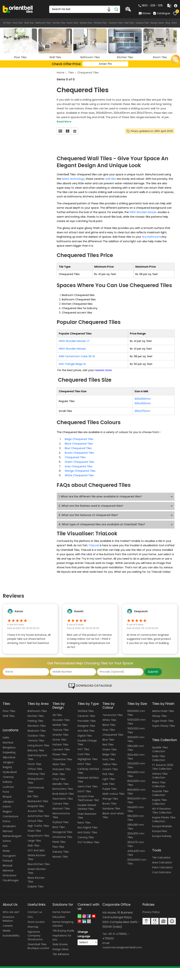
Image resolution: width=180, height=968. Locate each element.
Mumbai (8, 739)
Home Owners (61, 908)
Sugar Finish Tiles (163, 717)
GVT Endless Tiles (88, 838)
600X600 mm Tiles (136, 709)
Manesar (8, 866)
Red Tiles (108, 741)
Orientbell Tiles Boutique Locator (38, 942)
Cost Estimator (161, 868)
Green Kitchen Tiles (37, 867)
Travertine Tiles (62, 755)
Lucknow (8, 783)
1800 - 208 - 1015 (150, 5)
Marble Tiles (86, 23)
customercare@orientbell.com (122, 943)
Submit (153, 668)
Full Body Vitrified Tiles (88, 767)
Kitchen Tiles (58, 23)
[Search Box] (84, 9)
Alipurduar (9, 753)
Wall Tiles (29, 23)
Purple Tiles (109, 785)
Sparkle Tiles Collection (160, 745)
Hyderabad (10, 768)
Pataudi (7, 857)
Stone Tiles (59, 736)
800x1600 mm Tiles (136, 788)
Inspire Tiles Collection (159, 798)
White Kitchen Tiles (37, 853)
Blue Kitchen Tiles (39, 860)
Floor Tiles (17, 23)
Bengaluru (9, 743)
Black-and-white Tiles (113, 811)
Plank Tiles (58, 838)
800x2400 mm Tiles (136, 797)
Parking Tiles (35, 717)
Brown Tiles (109, 800)
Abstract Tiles (61, 805)
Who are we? (11, 908)
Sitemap (33, 923)
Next (176, 42)
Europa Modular (162, 822)
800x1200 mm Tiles (136, 779)
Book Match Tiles (63, 790)
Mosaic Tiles (60, 853)
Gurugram (9, 852)
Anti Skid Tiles (86, 727)
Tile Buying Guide (63, 927)
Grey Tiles (108, 726)
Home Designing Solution (62, 920)
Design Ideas (157, 23)
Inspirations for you (61, 933)
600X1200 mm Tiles (136, 718)
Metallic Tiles (60, 780)
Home (60, 72)
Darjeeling (9, 748)
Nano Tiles (84, 819)
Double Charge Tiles (87, 739)
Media (6, 927)
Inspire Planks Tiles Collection (163, 815)
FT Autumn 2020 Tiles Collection (162, 763)
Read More (64, 121)
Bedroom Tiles (37, 727)
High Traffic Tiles (38, 822)
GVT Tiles (83, 745)
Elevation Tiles (37, 722)
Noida (6, 847)
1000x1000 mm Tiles (136, 858)
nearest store (103, 369)
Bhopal (7, 793)
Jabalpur (8, 798)
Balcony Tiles (36, 747)
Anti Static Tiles (87, 829)
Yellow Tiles (109, 760)
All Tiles (7, 23)
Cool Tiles (84, 750)
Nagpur (7, 807)
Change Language (84, 930)
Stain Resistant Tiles (87, 812)
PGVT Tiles (84, 760)
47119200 (108, 934)
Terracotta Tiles (112, 711)
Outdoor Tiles (36, 732)
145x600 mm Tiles (135, 805)
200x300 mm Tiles (135, 831)
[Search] (116, 9)
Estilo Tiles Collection (158, 754)
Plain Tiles (58, 770)
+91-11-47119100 (117, 930)
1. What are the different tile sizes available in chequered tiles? (100, 493)
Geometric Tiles (62, 795)
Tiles (71, 72)
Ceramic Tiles (115, 23)
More (174, 23)
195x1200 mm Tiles (135, 814)
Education (58, 913)
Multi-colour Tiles (113, 790)
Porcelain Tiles (87, 717)
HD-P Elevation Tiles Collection (162, 807)
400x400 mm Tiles (136, 849)
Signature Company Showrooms (35, 931)
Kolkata (7, 778)
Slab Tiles (33, 842)
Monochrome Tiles (61, 811)
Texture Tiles (60, 726)
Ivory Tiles (108, 755)
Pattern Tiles (60, 741)
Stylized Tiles (60, 818)
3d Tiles (57, 711)
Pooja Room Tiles (38, 832)
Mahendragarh (12, 832)
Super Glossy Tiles (163, 722)
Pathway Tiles (36, 770)
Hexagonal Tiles (62, 828)
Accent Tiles (35, 807)
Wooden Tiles (61, 716)
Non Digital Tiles (88, 824)
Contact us (35, 908)
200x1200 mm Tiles (136, 762)
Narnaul (7, 827)
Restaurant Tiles (38, 797)
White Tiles (109, 716)
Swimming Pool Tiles (37, 753)
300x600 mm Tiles (136, 735)
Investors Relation (8, 915)
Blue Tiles (108, 736)
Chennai (8, 773)
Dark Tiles (108, 780)
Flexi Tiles (129, 23)
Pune (6, 788)
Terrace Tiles (36, 737)
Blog (168, 23)
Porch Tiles (34, 760)
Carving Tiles (86, 833)
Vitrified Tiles (100, 23)
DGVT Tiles (84, 788)
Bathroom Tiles (43, 23)
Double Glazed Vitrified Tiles (87, 803)
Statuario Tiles (61, 765)
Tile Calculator (161, 854)
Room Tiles (72, 23)
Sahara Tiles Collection (160, 772)
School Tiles (35, 817)
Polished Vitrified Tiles (88, 776)
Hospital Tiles (36, 802)
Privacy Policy (151, 908)
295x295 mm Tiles (135, 823)
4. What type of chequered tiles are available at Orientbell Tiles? (102, 521)
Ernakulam (9, 822)
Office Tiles (35, 765)
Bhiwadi (7, 862)
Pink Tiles (108, 770)
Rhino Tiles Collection (159, 780)
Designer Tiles (86, 722)
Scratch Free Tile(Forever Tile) (88, 794)
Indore (7, 803)
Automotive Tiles (38, 812)
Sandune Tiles (111, 805)
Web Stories (60, 940)
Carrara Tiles (60, 800)
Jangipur (8, 758)
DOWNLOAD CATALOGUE (90, 682)
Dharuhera (9, 871)
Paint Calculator (162, 864)
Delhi (6, 734)
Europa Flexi (159, 827)
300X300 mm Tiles (136, 727)
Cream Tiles (110, 765)
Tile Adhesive (60, 950)
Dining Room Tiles (36, 777)
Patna (6, 817)
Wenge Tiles (110, 795)
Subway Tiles (142, 23)
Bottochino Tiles (62, 785)
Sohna (7, 837)
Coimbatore (10, 812)
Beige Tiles (109, 750)
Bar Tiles (33, 792)
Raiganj (7, 763)
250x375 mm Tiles (135, 840)
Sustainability (11, 932)
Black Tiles (108, 721)
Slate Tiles (58, 760)
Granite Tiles (60, 731)
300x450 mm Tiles (136, 753)
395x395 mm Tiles (135, 744)
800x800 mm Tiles (136, 770)
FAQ (30, 913)
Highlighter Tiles (88, 755)
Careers (8, 922)
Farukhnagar (11, 876)
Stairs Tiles (34, 827)
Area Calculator (162, 859)
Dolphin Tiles (36, 883)
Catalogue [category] (161, 13)
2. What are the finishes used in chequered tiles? (91, 502)
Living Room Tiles (38, 742)
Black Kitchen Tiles (36, 876)
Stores (145, 13)
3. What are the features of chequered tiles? (88, 512)
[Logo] (18, 9)
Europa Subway (162, 832)
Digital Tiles (85, 732)
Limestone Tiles (62, 833)
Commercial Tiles (36, 786)
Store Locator (36, 918)
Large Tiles (34, 837)
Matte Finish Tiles (163, 707)
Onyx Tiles (58, 775)
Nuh (5, 842)
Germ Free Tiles (88, 783)
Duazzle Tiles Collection (160, 789)
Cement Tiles (61, 745)
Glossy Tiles (159, 712)
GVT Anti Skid (36, 847)
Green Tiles (109, 745)
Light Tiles (108, 775)
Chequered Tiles (87, 72)
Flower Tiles (59, 750)
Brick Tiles (58, 823)
